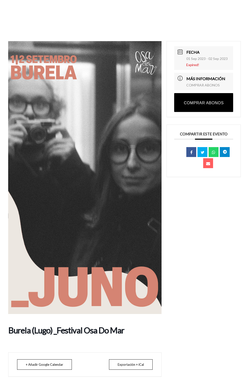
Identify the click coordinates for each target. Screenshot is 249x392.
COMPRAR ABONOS (203, 85)
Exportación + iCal (131, 364)
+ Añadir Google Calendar (44, 364)
